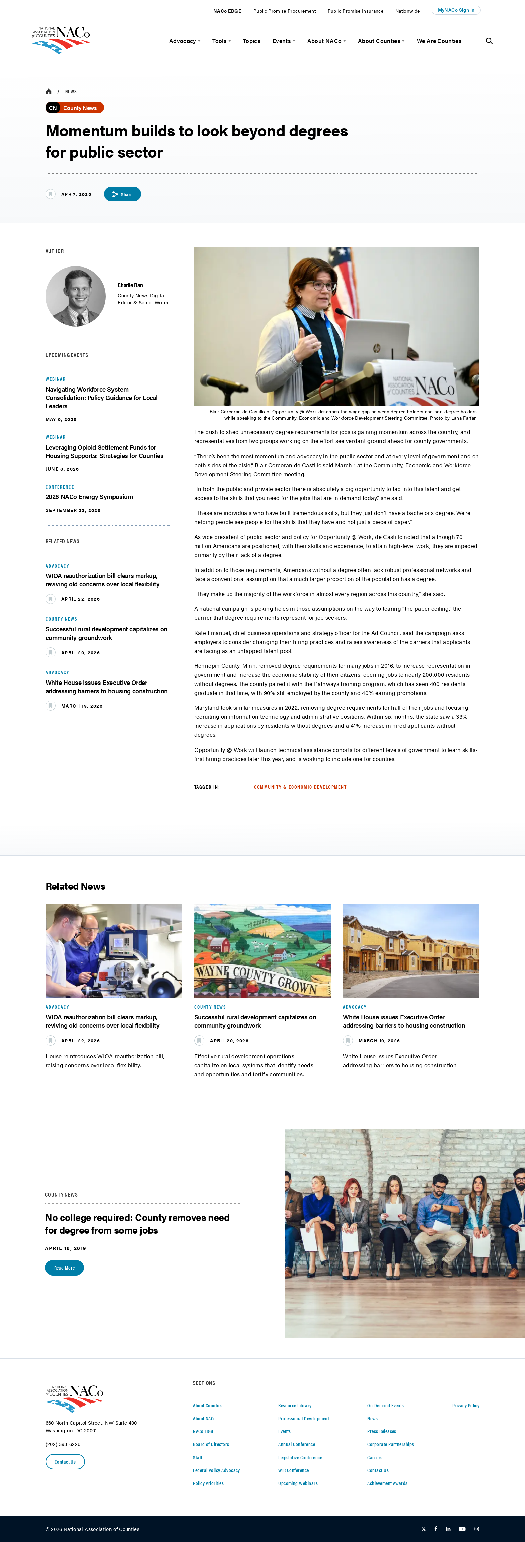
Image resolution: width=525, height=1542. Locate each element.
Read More (64, 1267)
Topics (251, 41)
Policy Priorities (208, 1483)
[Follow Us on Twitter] (423, 1529)
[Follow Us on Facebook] (435, 1529)
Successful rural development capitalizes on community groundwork (106, 633)
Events (282, 41)
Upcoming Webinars (298, 1483)
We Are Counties (439, 41)
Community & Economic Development (300, 786)
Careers (374, 1457)
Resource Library (294, 1405)
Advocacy (182, 41)
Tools (219, 41)
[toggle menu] (198, 41)
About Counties (379, 41)
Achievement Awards (387, 1483)
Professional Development (303, 1418)
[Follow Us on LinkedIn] (448, 1529)
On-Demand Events (385, 1405)
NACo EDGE (227, 11)
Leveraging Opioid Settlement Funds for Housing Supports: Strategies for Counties (105, 451)
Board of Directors (211, 1444)
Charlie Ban (130, 284)
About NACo (324, 41)
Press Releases (381, 1431)
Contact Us (65, 1461)
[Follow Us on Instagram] (476, 1529)
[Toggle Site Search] (489, 41)
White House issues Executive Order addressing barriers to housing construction (107, 686)
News (71, 91)
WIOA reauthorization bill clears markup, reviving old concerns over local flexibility (103, 579)
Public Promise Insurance (355, 11)
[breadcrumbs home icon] (49, 91)
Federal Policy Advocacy (216, 1470)
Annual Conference (296, 1444)
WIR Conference (293, 1470)
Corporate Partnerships (390, 1444)
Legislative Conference (300, 1457)
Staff (197, 1457)
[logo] (61, 52)
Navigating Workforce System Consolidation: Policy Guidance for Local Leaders (102, 397)
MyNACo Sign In (456, 10)
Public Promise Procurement (284, 11)
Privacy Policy (466, 1405)
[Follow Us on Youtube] (462, 1529)
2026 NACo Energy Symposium (89, 496)
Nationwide (407, 11)
